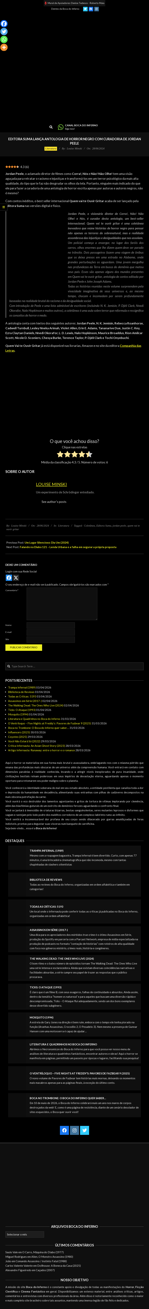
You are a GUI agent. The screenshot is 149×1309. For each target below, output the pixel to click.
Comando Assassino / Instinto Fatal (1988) (41, 1261)
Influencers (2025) (19, 732)
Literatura (50, 148)
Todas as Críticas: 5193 (22, 696)
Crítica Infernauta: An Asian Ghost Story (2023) (36, 745)
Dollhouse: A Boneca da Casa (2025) (59, 1265)
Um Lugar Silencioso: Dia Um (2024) (47, 542)
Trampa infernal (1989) (22, 687)
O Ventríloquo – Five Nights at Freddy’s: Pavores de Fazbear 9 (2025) (49, 723)
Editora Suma (103, 525)
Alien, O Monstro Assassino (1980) (52, 1256)
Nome (8, 625)
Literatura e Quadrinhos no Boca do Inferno (34, 718)
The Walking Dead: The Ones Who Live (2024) (35, 705)
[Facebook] (4, 23)
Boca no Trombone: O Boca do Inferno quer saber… (38, 727)
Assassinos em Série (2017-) (25, 700)
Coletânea (89, 525)
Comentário (11, 590)
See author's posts (54, 502)
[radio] (60, 455)
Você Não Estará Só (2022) (24, 741)
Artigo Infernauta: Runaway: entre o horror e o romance (41, 750)
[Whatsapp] (4, 39)
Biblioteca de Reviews (21, 692)
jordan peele (119, 525)
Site (7, 639)
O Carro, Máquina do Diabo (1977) (43, 1252)
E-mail (8, 632)
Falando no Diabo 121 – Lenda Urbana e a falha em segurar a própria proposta (68, 547)
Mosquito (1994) (18, 714)
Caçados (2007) (45, 1270)
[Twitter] (4, 31)
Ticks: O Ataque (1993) (22, 709)
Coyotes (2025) (17, 736)
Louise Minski (51, 484)
